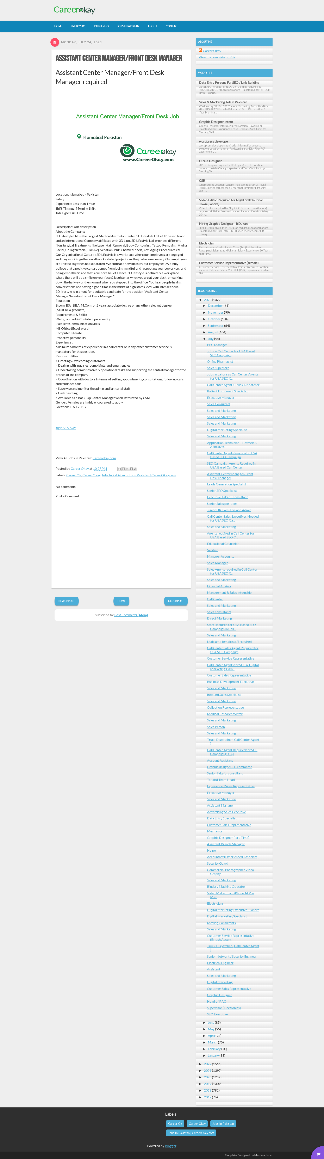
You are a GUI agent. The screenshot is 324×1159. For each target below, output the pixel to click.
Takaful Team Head (221, 779)
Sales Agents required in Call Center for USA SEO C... (232, 571)
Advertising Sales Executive (226, 812)
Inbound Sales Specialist (224, 694)
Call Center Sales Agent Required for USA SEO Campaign (232, 650)
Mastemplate (263, 1155)
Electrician (206, 243)
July (210, 339)
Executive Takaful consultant (227, 497)
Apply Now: (66, 427)
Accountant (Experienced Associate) (232, 857)
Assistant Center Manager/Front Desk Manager (119, 59)
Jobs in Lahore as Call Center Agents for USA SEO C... (232, 376)
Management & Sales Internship (229, 592)
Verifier (212, 550)
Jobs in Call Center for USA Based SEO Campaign (231, 353)
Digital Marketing (220, 982)
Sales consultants (219, 612)
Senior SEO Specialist (222, 490)
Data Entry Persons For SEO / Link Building (229, 82)
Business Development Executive (230, 681)
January (213, 1055)
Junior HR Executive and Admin (229, 510)
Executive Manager (221, 397)
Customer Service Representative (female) (228, 263)
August (213, 332)
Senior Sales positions (222, 503)
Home (121, 601)
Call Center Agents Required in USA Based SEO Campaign (232, 455)
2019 (207, 1084)
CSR (202, 180)
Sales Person (216, 727)
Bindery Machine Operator (226, 886)
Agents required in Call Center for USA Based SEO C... (230, 535)
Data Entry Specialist (222, 818)
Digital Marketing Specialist (227, 430)
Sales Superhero (218, 368)
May (211, 1029)
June (211, 1022)
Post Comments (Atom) (131, 615)
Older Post (176, 601)
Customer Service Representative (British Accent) (230, 937)
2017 (207, 1097)
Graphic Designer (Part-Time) (228, 837)
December (215, 305)
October (214, 319)
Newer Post (66, 601)
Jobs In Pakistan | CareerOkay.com (151, 475)
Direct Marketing (219, 618)
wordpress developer (214, 141)
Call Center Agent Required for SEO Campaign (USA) (232, 752)
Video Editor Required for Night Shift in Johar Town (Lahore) (231, 202)
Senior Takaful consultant (225, 773)
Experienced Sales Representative (231, 786)
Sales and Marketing (221, 410)
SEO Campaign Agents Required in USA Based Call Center (231, 465)
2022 (207, 1064)
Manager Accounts (220, 556)
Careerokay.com (104, 458)
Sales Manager (217, 563)
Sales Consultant (218, 404)
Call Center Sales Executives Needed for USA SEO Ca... (233, 518)
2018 (207, 1090)
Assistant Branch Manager (226, 844)
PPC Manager (217, 345)
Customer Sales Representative (229, 675)
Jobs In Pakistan (113, 475)
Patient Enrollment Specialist (227, 391)
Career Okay (91, 475)
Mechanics (215, 831)
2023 (207, 300)
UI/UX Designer (210, 161)
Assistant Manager (220, 805)
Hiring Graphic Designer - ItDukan (223, 223)
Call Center (215, 599)
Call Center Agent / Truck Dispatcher (233, 385)
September (216, 325)
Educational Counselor (223, 543)
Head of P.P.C (216, 1001)
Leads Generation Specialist (226, 484)
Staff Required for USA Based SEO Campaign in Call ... (231, 626)
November (215, 312)
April (211, 1035)
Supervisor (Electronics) (224, 1008)
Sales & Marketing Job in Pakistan (223, 102)
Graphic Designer (219, 995)
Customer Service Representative (230, 658)
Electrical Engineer (220, 963)
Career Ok (73, 475)
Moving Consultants (221, 923)
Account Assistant (220, 760)
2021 (207, 1070)
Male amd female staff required (229, 641)
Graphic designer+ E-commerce (229, 767)
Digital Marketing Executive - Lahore (233, 910)
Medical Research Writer (225, 714)
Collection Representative (225, 707)
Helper (212, 850)
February (214, 1049)
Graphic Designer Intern (216, 122)
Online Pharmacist (220, 361)
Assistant (213, 969)
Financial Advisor (219, 586)
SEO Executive (217, 1014)
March (212, 1042)
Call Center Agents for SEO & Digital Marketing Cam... (233, 667)
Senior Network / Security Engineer (232, 956)
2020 (207, 1077)
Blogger (170, 1146)
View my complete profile (217, 57)
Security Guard (217, 863)
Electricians (215, 903)
